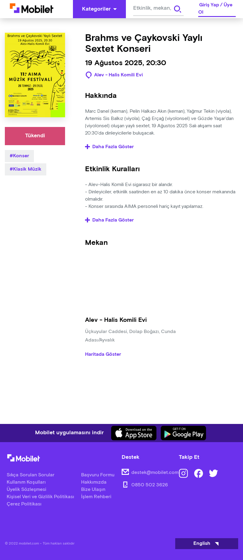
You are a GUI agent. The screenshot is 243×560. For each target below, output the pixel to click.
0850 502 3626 (149, 485)
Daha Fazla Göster (109, 147)
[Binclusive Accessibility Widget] (13, 541)
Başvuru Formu (97, 475)
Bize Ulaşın (93, 489)
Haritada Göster (103, 356)
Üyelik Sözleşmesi (26, 489)
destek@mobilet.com (155, 472)
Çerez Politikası (24, 504)
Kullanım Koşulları (26, 482)
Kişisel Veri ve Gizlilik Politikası (40, 497)
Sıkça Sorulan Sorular (30, 475)
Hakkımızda (94, 482)
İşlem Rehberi (96, 497)
